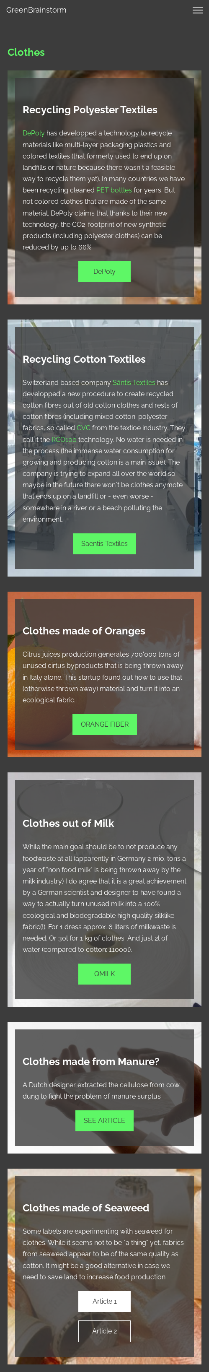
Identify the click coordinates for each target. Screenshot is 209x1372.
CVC (83, 428)
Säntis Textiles (134, 383)
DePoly (34, 133)
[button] (197, 10)
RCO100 (64, 440)
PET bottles (114, 190)
